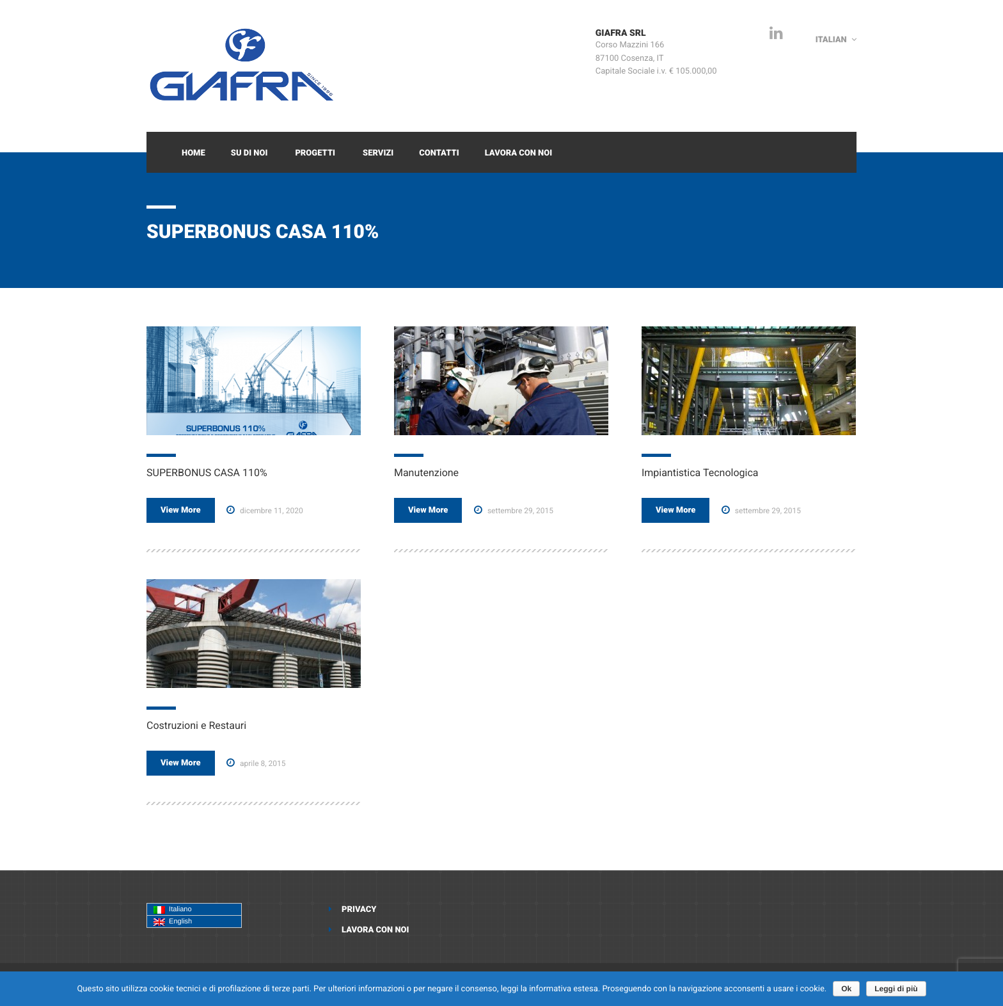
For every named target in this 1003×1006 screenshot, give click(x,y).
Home (193, 153)
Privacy (359, 909)
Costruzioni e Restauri (196, 725)
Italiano (173, 910)
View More (181, 510)
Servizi (378, 153)
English (173, 922)
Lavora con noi (519, 153)
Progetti (315, 153)
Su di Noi (249, 153)
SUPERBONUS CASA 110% (206, 473)
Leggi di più (895, 988)
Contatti (439, 153)
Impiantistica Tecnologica (700, 473)
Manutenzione (426, 473)
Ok (846, 988)
